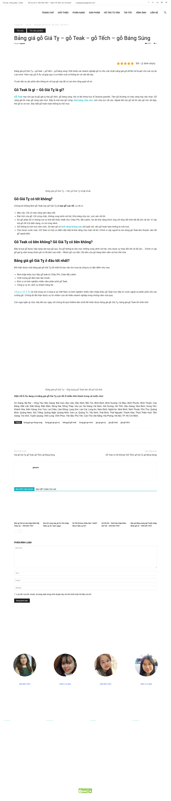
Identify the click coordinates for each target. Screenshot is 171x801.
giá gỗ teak (113, 422)
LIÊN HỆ (154, 12)
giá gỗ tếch (125, 422)
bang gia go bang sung (33, 422)
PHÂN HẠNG (79, 12)
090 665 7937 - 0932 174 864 (20, 771)
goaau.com (96, 790)
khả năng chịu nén (83, 100)
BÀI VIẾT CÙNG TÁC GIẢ (46, 489)
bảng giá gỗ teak (69, 422)
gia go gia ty (101, 422)
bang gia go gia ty (52, 422)
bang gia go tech (86, 422)
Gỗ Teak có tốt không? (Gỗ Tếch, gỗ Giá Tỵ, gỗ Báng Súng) (131, 455)
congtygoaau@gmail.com (85, 3)
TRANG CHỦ (48, 12)
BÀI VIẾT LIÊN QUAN (24, 489)
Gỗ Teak (18, 97)
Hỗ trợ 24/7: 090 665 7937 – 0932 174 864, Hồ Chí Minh (49, 3)
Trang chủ (18, 24)
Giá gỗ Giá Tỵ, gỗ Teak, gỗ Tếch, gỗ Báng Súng (34, 455)
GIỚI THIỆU (63, 12)
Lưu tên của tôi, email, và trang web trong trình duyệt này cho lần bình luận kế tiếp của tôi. (54, 594)
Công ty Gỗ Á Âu (22, 292)
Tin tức (28, 24)
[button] (165, 13)
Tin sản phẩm (36, 30)
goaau (23, 43)
